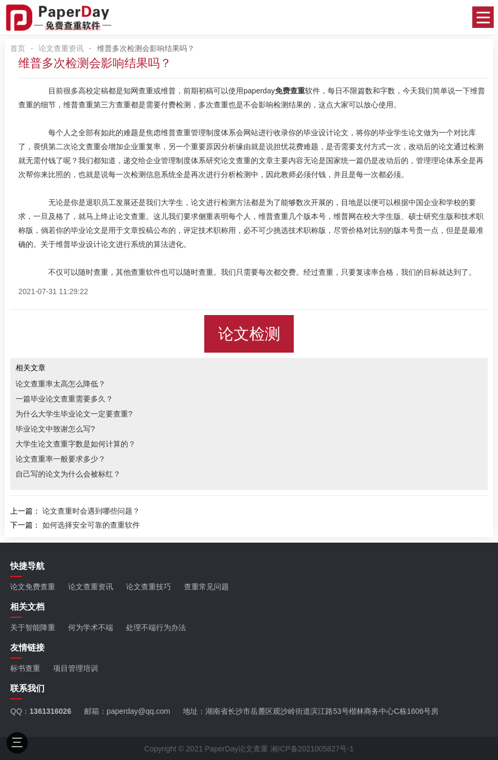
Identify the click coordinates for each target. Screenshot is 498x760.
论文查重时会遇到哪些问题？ (91, 511)
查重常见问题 (206, 586)
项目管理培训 (75, 668)
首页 (17, 48)
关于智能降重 (32, 627)
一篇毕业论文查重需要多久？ (64, 398)
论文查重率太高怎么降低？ (61, 383)
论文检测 (249, 333)
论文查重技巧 (148, 586)
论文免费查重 (32, 586)
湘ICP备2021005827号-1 (312, 748)
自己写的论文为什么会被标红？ (68, 474)
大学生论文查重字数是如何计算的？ (76, 444)
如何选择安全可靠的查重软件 (91, 525)
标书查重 (25, 668)
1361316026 (50, 711)
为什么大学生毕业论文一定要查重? (74, 414)
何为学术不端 (90, 627)
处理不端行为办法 (156, 627)
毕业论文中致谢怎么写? (55, 429)
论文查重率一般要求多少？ (61, 459)
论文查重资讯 (61, 48)
